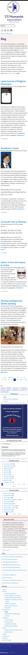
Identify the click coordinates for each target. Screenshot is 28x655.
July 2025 (6, 470)
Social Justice (9, 622)
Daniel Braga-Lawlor (10, 508)
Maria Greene (7, 493)
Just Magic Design (5, 645)
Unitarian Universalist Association (13, 556)
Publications (8, 33)
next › (21, 379)
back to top (4, 649)
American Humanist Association (12, 580)
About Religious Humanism (13, 595)
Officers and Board (10, 603)
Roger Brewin (7, 495)
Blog (5, 397)
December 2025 (8, 464)
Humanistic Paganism (9, 575)
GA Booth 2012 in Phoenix (13, 222)
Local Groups (9, 620)
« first (4, 377)
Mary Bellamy (7, 510)
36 (12, 379)
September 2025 (8, 466)
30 (18, 377)
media (14, 73)
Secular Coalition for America (11, 567)
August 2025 (7, 468)
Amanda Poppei (8, 503)
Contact (22, 390)
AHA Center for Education (11, 583)
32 (24, 377)
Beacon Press (7, 577)
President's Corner (10, 148)
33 (2, 379)
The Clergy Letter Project (10, 562)
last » (14, 486)
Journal (6, 401)
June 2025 (7, 472)
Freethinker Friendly (10, 624)
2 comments (4, 139)
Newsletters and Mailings (11, 399)
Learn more (6, 550)
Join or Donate (4, 392)
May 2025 (6, 474)
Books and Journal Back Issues (13, 630)
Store (2, 390)
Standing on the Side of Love (11, 565)
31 (21, 377)
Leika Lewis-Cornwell (10, 506)
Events (8, 390)
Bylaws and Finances (11, 606)
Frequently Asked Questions (13, 597)
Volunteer (8, 608)
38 (17, 379)
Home (2, 33)
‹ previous (10, 377)
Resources (15, 390)
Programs (23, 388)
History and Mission (11, 593)
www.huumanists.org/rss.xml (8, 456)
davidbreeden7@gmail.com (11, 499)
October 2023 (8, 478)
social (9, 73)
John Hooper (7, 501)
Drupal (11, 652)
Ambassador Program (11, 626)
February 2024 (8, 476)
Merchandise (9, 632)
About (8, 388)
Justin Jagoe (7, 497)
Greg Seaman (7, 512)
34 (5, 379)
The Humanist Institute (10, 559)
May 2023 (6, 480)
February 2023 (8, 482)
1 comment (4, 212)
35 (9, 379)
